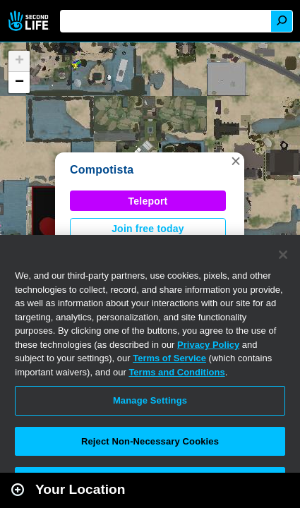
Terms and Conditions (176, 372)
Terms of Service (169, 358)
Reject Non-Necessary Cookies (150, 441)
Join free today (148, 228)
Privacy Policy (208, 344)
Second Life (30, 21)
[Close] (283, 254)
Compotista (101, 170)
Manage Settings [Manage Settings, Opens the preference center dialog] (150, 400)
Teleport (148, 201)
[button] (235, 160)
